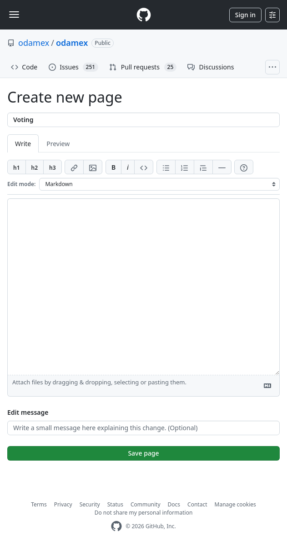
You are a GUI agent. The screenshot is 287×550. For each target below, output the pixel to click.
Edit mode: (21, 184)
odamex (33, 42)
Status (115, 504)
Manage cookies (235, 504)
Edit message (27, 412)
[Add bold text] (113, 167)
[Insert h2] (34, 167)
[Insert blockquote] (203, 167)
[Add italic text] (128, 167)
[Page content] (143, 286)
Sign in (245, 14)
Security (90, 504)
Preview (58, 143)
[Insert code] (143, 167)
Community (146, 504)
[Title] (143, 120)
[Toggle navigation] (14, 14)
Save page (143, 453)
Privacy (63, 504)
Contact (197, 504)
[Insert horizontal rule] (222, 167)
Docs (174, 504)
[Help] (243, 167)
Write (23, 143)
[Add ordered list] (184, 167)
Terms (39, 504)
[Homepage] (143, 14)
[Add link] (74, 167)
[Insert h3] (52, 167)
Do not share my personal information (144, 512)
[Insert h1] (16, 167)
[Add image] (92, 167)
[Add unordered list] (166, 167)
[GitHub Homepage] (116, 526)
